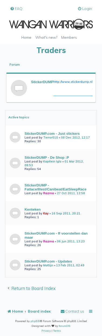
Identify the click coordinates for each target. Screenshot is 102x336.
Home (26, 37)
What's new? (46, 37)
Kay (46, 213)
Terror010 (50, 137)
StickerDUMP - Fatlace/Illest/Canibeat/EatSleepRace (55, 187)
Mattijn (48, 265)
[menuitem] (16, 9)
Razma (48, 193)
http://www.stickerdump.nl (73, 82)
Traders (51, 50)
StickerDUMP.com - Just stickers (52, 134)
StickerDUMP (42, 82)
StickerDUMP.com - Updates (48, 261)
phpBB (35, 321)
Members (69, 37)
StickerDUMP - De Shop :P (47, 157)
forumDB (64, 326)
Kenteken (32, 209)
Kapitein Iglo (52, 161)
